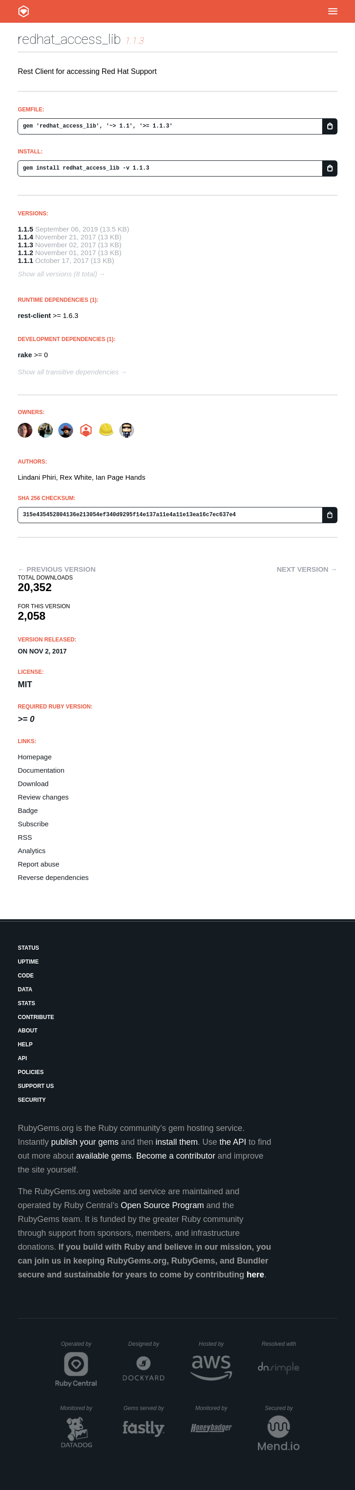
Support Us (36, 1086)
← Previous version (56, 569)
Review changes (43, 797)
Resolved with (281, 1344)
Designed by (147, 1344)
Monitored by (78, 1408)
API (22, 1058)
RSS (25, 837)
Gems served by (144, 1408)
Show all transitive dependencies (68, 372)
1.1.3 (25, 245)
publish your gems (84, 1142)
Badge (27, 810)
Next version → (307, 569)
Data (25, 989)
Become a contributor (175, 1155)
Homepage (34, 757)
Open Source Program (162, 1205)
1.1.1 (25, 260)
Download (33, 784)
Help (25, 1044)
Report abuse (38, 864)
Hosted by (215, 1344)
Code (26, 975)
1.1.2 (25, 252)
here (255, 1274)
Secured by (282, 1408)
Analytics (31, 851)
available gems (104, 1155)
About (27, 1030)
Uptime (28, 962)
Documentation (41, 770)
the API (233, 1142)
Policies (30, 1072)
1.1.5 (25, 229)
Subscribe (33, 824)
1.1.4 (25, 237)
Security (32, 1100)
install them (177, 1142)
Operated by (79, 1347)
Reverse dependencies (53, 877)
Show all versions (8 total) (57, 274)
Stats (26, 1003)
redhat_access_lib (69, 39)
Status (28, 948)
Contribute (36, 1017)
